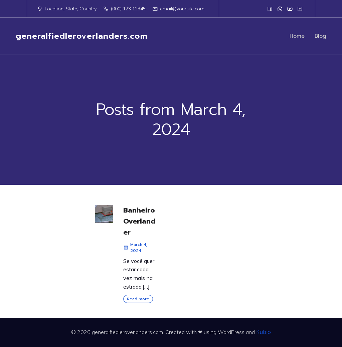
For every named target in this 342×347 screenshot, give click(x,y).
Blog (320, 36)
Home (297, 36)
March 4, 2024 (135, 248)
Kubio (263, 332)
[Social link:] (270, 9)
